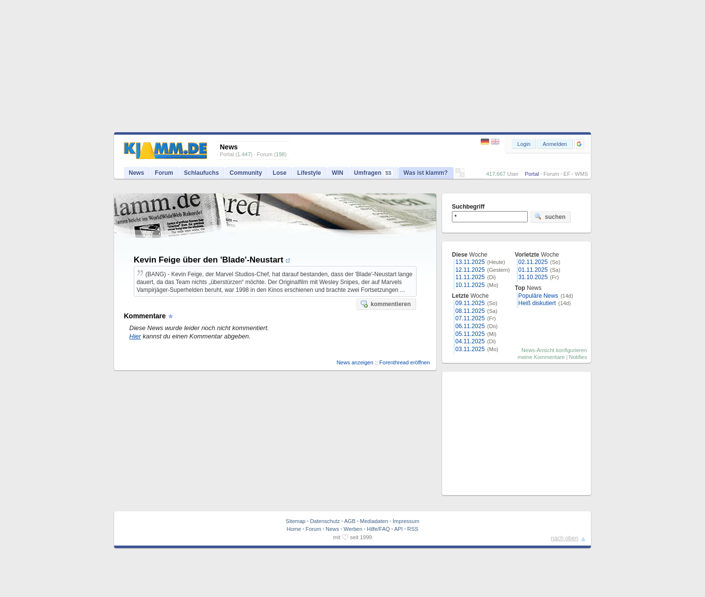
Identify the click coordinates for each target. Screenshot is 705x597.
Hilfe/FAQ (378, 529)
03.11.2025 (470, 349)
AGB (349, 521)
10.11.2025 (470, 285)
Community (246, 172)
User (512, 174)
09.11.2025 (470, 303)
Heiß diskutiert (537, 303)
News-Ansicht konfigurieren (554, 350)
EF (567, 174)
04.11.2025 (470, 341)
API (398, 529)
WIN (337, 172)
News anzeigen (354, 362)
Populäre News (538, 295)
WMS (581, 174)
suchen (549, 216)
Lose (279, 172)
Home (294, 529)
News (136, 172)
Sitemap (296, 521)
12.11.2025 (470, 269)
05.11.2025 (470, 334)
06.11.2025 (470, 326)
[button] (579, 144)
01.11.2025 (533, 269)
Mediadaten (374, 521)
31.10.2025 (533, 277)
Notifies (578, 357)
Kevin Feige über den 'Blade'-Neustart (212, 259)
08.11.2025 (470, 311)
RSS (413, 529)
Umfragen (373, 172)
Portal (532, 174)
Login (524, 144)
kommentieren (385, 304)
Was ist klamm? (425, 172)
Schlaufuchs (201, 172)
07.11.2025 (470, 318)
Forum (551, 174)
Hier (135, 336)
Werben (353, 529)
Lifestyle (309, 172)
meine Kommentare (540, 357)
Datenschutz (325, 521)
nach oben (564, 538)
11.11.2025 (470, 277)
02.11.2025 (533, 262)
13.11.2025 (470, 262)
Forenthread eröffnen (404, 362)
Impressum (406, 521)
